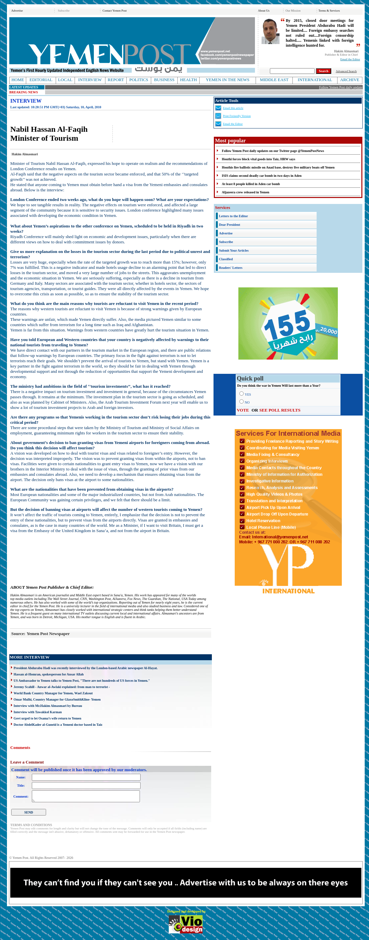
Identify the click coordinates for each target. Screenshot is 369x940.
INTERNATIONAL (315, 79)
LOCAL (65, 79)
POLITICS (138, 79)
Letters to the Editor (233, 216)
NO (247, 402)
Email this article (233, 108)
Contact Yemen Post (114, 10)
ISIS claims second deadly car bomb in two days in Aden (261, 175)
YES (248, 394)
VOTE (243, 410)
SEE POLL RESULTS (279, 410)
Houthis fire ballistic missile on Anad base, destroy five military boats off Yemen (278, 167)
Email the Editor (350, 59)
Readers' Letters (230, 268)
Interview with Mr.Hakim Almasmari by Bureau (48, 706)
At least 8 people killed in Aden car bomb (251, 184)
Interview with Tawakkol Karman (38, 712)
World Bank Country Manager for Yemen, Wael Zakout (53, 693)
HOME (17, 79)
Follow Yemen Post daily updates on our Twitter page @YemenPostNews (273, 151)
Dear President (229, 224)
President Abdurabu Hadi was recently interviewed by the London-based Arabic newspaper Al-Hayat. (85, 668)
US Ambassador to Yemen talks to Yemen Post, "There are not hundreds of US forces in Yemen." (82, 680)
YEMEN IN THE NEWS (228, 79)
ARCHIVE (349, 79)
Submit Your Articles (233, 250)
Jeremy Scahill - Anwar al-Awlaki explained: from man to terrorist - (62, 687)
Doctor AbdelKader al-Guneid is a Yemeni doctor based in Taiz (58, 724)
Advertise (17, 10)
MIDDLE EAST (274, 79)
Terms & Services (329, 10)
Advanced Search (346, 71)
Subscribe (64, 10)
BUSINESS (164, 79)
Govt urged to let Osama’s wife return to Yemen (47, 718)
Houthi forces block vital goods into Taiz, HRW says (258, 159)
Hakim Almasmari (346, 51)
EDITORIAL (41, 79)
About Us (264, 10)
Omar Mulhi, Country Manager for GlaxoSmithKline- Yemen (57, 699)
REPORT (116, 79)
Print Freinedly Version (237, 116)
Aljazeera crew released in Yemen (245, 192)
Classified (226, 259)
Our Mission (292, 10)
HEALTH (188, 79)
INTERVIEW (90, 79)
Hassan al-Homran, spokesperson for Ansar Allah (49, 674)
